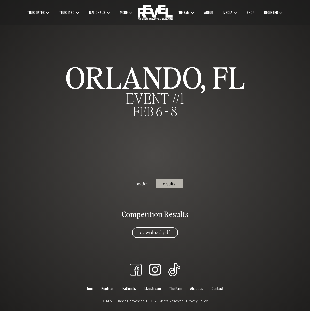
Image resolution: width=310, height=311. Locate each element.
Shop (251, 12)
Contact (217, 288)
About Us (196, 288)
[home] (155, 12)
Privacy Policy (197, 301)
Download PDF (155, 232)
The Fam (175, 288)
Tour (90, 288)
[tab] (141, 183)
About (209, 12)
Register (107, 288)
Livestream (152, 288)
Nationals (129, 288)
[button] (38, 12)
